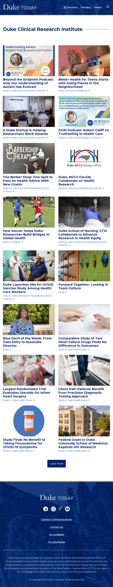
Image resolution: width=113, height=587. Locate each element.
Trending (85, 7)
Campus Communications (56, 519)
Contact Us (56, 527)
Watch (98, 7)
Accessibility (56, 534)
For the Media (56, 542)
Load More (57, 463)
